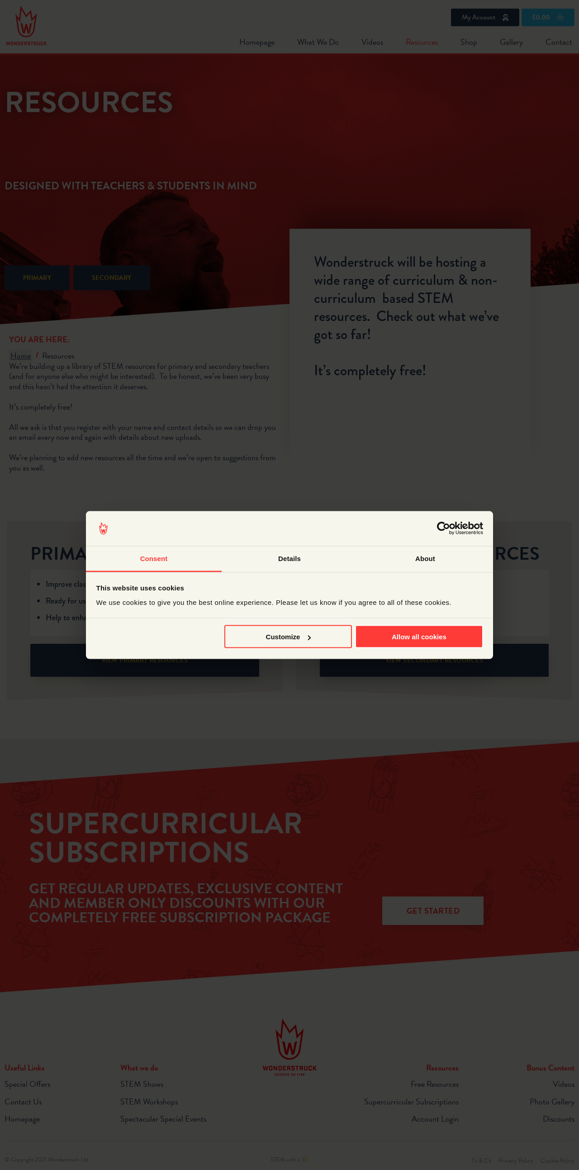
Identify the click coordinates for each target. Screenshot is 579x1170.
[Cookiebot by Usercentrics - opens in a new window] (443, 528)
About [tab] (425, 558)
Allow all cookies (419, 637)
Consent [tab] (154, 558)
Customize (288, 637)
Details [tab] (289, 558)
